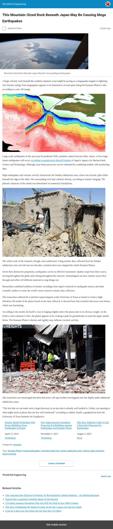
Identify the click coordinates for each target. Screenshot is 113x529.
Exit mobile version (56, 524)
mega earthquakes (31, 451)
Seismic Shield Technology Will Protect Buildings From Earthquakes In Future (20, 425)
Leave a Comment (56, 463)
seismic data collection (93, 451)
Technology (10, 438)
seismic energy (9, 454)
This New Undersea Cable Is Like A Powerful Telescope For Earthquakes (93, 425)
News (79, 438)
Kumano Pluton (15, 451)
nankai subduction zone (71, 451)
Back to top (106, 476)
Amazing (17, 444)
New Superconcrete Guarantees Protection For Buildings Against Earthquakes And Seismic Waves (56, 425)
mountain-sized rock (50, 451)
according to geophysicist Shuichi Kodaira (51, 160)
